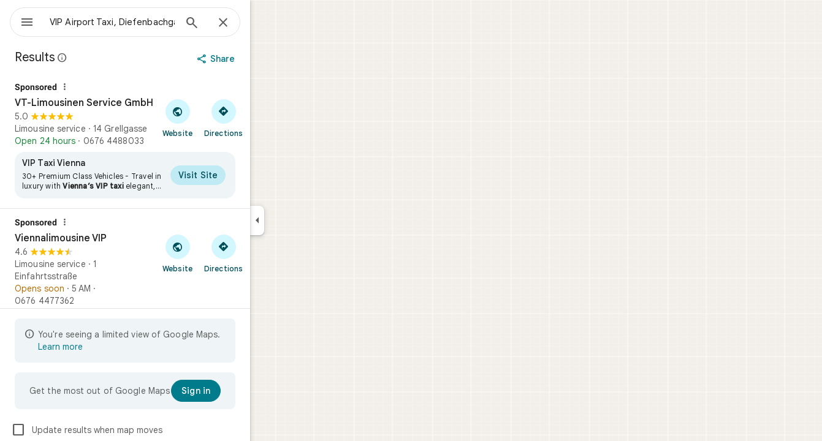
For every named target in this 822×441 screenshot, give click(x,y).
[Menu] (22, 21)
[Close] (267, 23)
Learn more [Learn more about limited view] (104, 346)
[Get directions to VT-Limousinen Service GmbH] (268, 117)
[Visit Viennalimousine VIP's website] (222, 253)
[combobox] (144, 22)
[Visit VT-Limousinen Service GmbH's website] (222, 117)
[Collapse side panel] (301, 220)
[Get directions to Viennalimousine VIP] (268, 253)
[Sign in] (240, 390)
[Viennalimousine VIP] (169, 288)
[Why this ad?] (108, 87)
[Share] (261, 59)
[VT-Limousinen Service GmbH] (169, 141)
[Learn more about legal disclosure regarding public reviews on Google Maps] (106, 57)
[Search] (236, 24)
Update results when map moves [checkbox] (131, 430)
